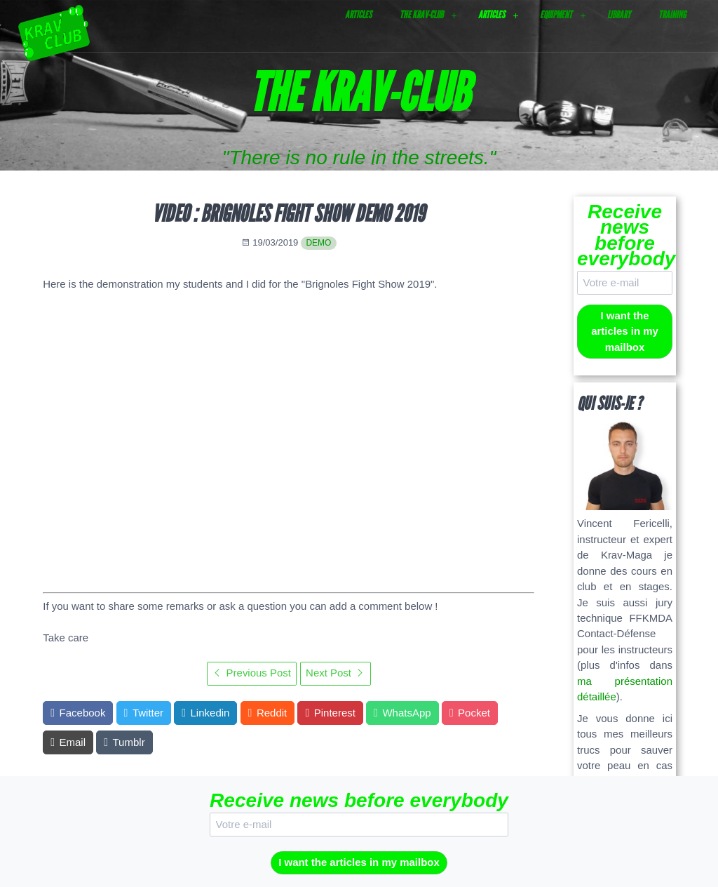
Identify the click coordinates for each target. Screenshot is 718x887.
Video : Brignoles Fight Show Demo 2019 (288, 213)
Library (618, 14)
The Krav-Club (421, 14)
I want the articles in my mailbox (624, 331)
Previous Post (251, 673)
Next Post (335, 673)
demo (318, 243)
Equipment (556, 14)
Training (672, 14)
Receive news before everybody (624, 235)
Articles (358, 14)
